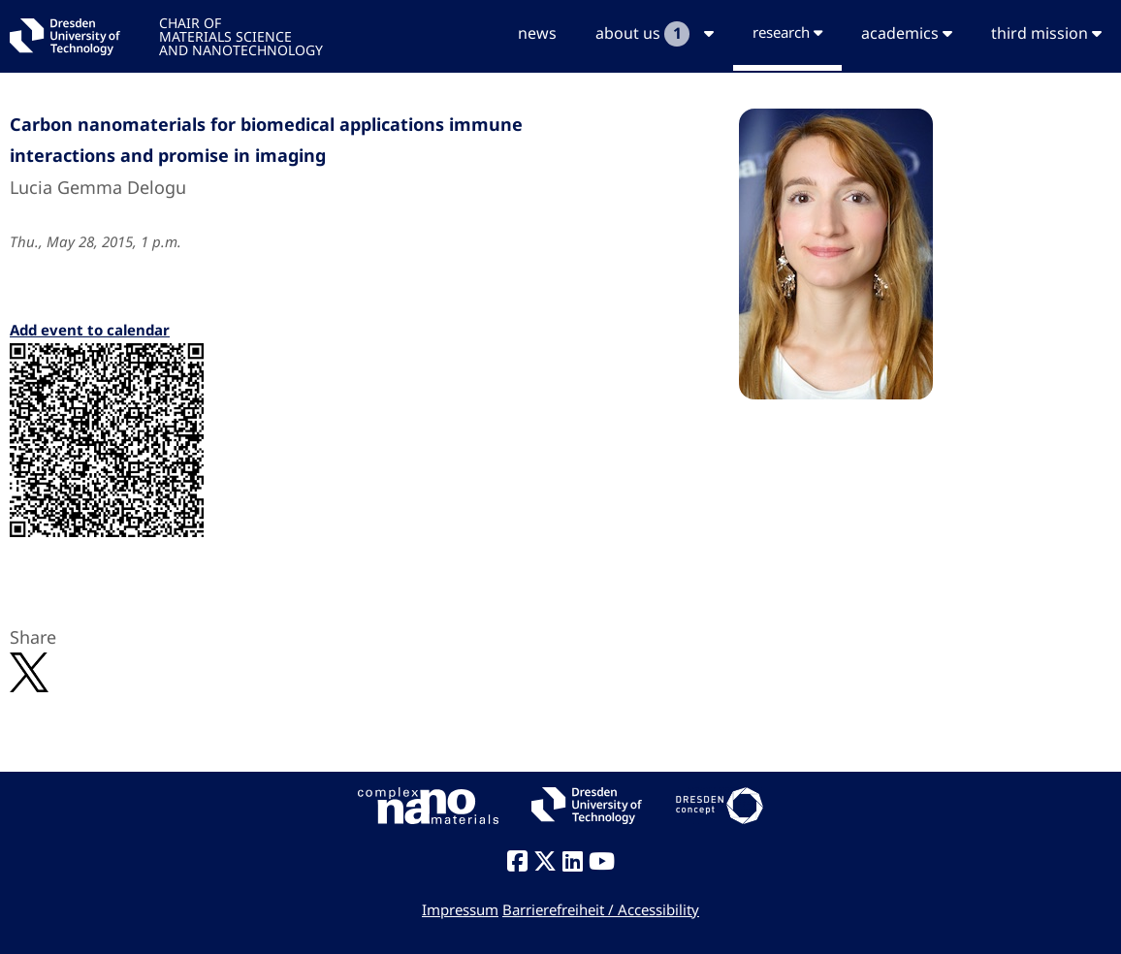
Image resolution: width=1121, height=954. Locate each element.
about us (654, 34)
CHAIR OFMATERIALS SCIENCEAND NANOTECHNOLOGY (241, 35)
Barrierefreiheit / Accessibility (600, 909)
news (537, 33)
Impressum (460, 909)
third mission (1046, 33)
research (787, 32)
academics (906, 33)
